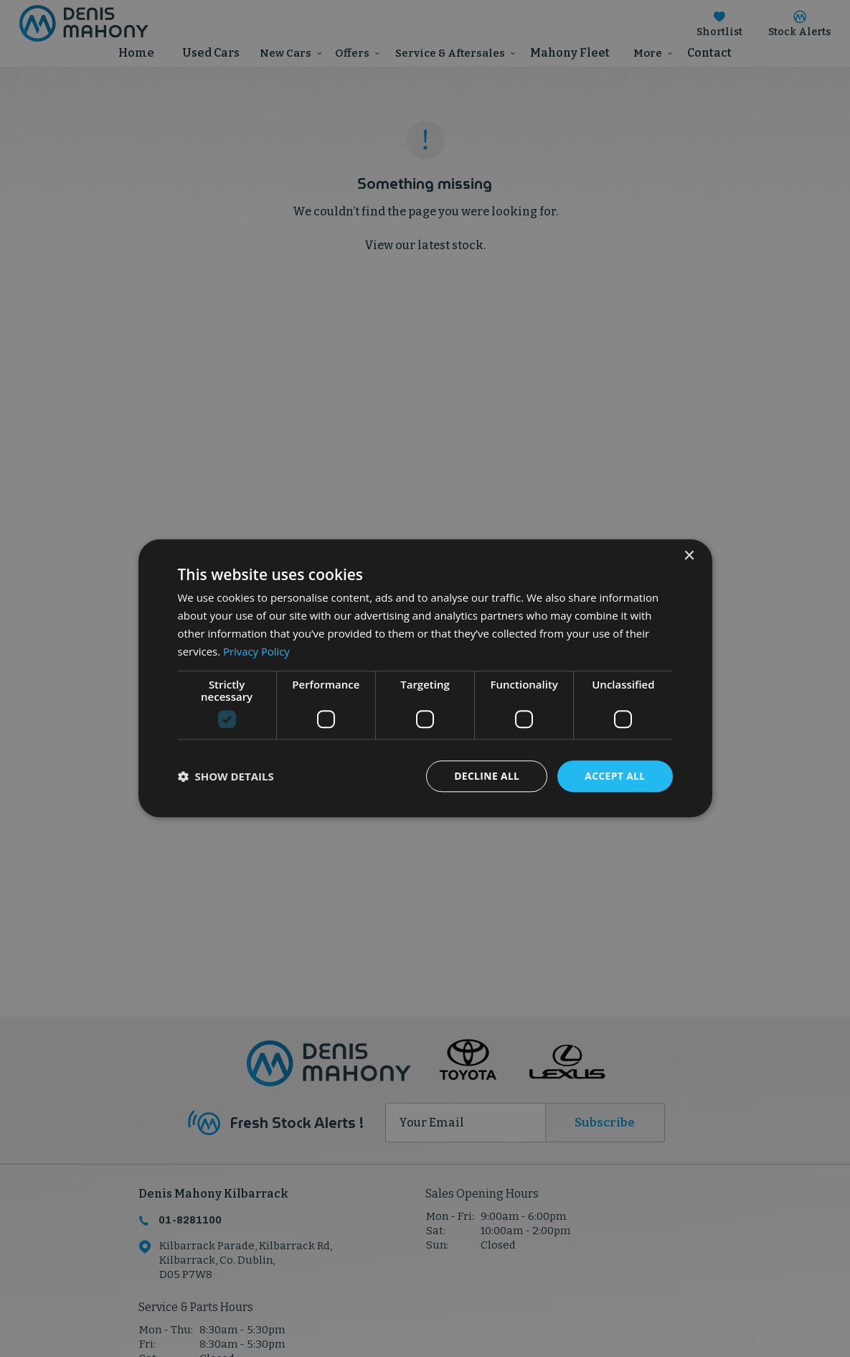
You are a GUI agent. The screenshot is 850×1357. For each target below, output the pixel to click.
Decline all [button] (486, 776)
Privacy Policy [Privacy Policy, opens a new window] (257, 651)
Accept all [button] (614, 776)
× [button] (689, 556)
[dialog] (425, 678)
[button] (226, 776)
